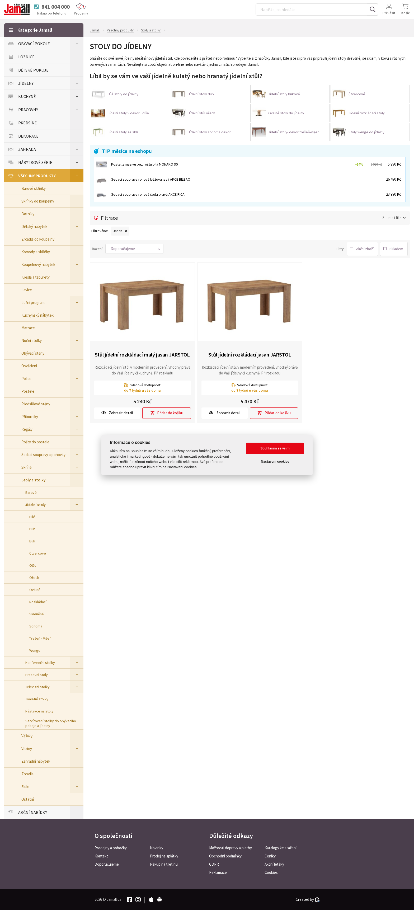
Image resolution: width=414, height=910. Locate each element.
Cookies (271, 872)
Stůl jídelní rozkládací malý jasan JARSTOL (142, 354)
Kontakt (101, 856)
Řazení (97, 248)
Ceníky (270, 856)
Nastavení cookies (275, 461)
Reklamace (218, 872)
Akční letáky (274, 864)
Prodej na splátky (164, 856)
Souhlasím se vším (275, 448)
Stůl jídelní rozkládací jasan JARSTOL (249, 354)
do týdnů (142, 390)
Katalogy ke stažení (281, 847)
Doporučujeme (107, 864)
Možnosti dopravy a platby (230, 847)
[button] (134, 249)
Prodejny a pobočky (111, 847)
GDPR (214, 864)
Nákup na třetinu (164, 864)
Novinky (156, 847)
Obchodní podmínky (225, 856)
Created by (307, 899)
